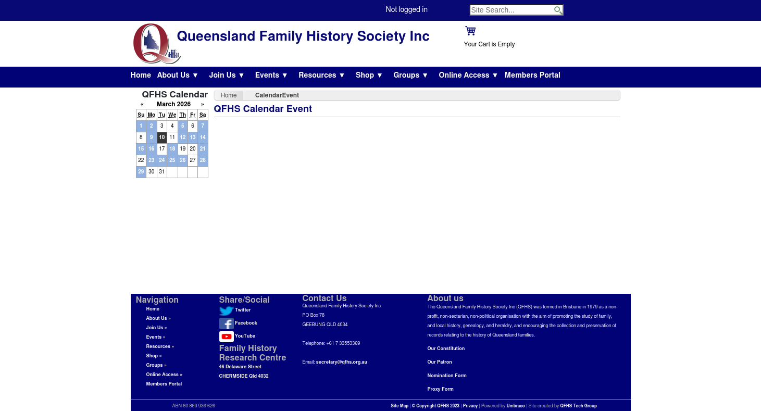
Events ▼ (272, 75)
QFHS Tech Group (578, 406)
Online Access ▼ (469, 75)
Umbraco (516, 406)
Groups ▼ (411, 75)
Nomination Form (447, 375)
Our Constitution (446, 348)
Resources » (160, 346)
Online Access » (164, 374)
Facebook (238, 323)
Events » (156, 337)
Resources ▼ (321, 75)
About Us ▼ (178, 75)
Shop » (154, 356)
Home (141, 75)
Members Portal (532, 75)
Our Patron (440, 362)
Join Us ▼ (227, 75)
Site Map (400, 406)
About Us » (158, 318)
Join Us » (156, 328)
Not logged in (407, 10)
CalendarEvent (277, 95)
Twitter (235, 310)
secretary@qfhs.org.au (341, 362)
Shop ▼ (369, 75)
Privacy (470, 406)
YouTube (237, 336)
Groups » (156, 365)
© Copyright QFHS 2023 (435, 406)
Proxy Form (441, 389)
